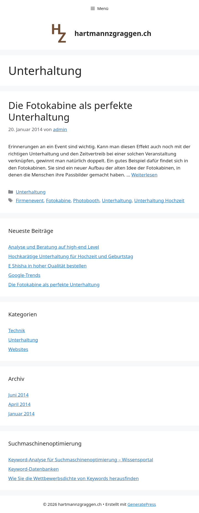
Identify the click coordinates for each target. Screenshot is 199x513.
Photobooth (86, 200)
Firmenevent (29, 200)
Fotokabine (58, 200)
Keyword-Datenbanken (33, 469)
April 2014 (19, 404)
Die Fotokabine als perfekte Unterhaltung (70, 111)
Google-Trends (24, 275)
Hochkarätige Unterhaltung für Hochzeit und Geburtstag (70, 256)
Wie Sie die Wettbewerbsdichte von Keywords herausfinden (73, 478)
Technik (16, 330)
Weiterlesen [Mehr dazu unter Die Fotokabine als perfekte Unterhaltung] (144, 174)
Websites (18, 349)
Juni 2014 (18, 395)
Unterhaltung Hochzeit (159, 200)
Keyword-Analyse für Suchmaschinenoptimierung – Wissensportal (80, 459)
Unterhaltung (31, 192)
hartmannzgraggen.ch (113, 33)
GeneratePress (141, 504)
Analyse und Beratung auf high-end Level (53, 247)
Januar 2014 (21, 413)
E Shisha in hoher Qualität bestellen (47, 265)
